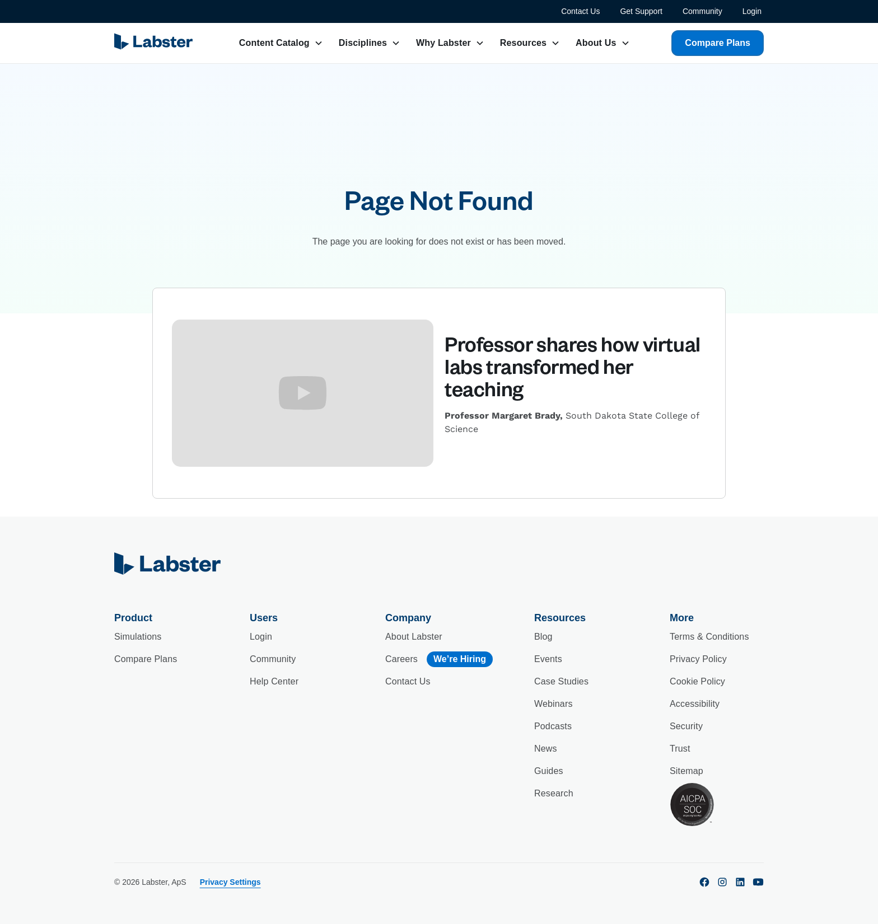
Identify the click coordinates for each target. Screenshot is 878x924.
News (545, 748)
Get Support (641, 11)
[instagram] (722, 882)
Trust (680, 748)
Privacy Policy (698, 659)
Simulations (137, 636)
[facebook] (704, 882)
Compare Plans (717, 43)
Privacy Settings (230, 882)
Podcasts (553, 726)
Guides (548, 771)
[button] (281, 43)
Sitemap (686, 771)
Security (686, 726)
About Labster (413, 636)
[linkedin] (740, 882)
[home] (439, 563)
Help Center (274, 681)
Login (752, 11)
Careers (401, 659)
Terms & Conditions (709, 636)
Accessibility (695, 704)
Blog (543, 636)
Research (553, 793)
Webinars (553, 704)
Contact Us (580, 11)
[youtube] (758, 882)
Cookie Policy (697, 681)
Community (702, 11)
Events (548, 659)
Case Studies (561, 681)
